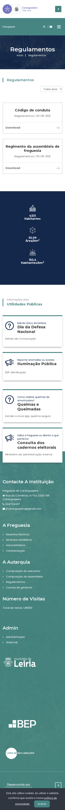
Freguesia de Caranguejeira (20, 490)
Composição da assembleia (24, 576)
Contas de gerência (19, 587)
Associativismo (15, 545)
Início (20, 55)
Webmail (12, 642)
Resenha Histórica (17, 534)
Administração (15, 637)
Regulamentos (15, 582)
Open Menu (58, 26)
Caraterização (15, 550)
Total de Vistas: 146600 (17, 608)
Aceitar (42, 804)
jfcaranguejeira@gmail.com (23, 509)
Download (32, 128)
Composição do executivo (23, 571)
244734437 (12, 504)
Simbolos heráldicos (19, 540)
